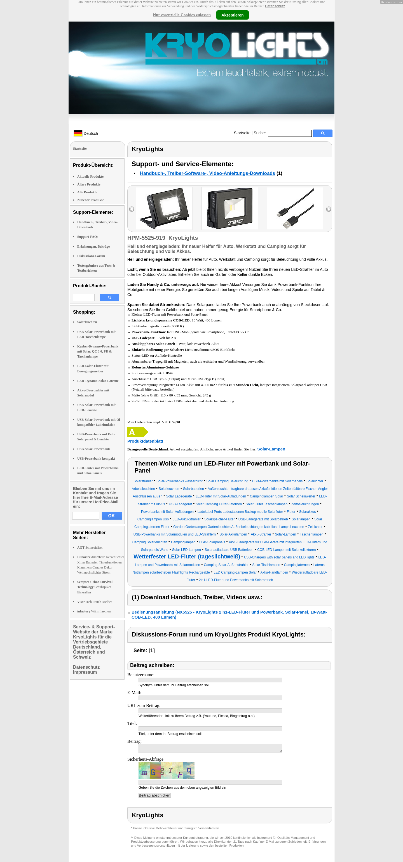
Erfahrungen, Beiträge (93, 246)
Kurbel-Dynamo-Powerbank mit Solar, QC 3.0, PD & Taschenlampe (97, 351)
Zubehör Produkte (90, 200)
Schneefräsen (90, 547)
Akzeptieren (232, 15)
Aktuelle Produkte (90, 176)
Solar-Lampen (271, 449)
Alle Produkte (87, 192)
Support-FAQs (87, 237)
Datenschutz (275, 6)
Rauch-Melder (94, 602)
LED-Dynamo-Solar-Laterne (98, 381)
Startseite (242, 133)
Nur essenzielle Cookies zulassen (182, 15)
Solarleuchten (87, 322)
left (131, 209)
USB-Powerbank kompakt (96, 459)
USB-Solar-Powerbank (93, 449)
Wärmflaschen (94, 611)
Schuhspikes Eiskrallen (95, 587)
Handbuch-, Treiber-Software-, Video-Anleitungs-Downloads (207, 173)
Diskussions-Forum (91, 256)
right (328, 209)
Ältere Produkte (88, 184)
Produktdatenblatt (145, 441)
